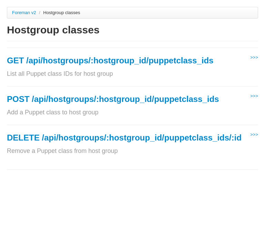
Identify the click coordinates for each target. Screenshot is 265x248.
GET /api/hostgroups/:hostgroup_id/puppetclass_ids (110, 60)
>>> (254, 57)
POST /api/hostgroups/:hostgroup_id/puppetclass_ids (113, 99)
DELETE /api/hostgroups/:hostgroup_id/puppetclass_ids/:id (124, 137)
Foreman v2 (24, 12)
